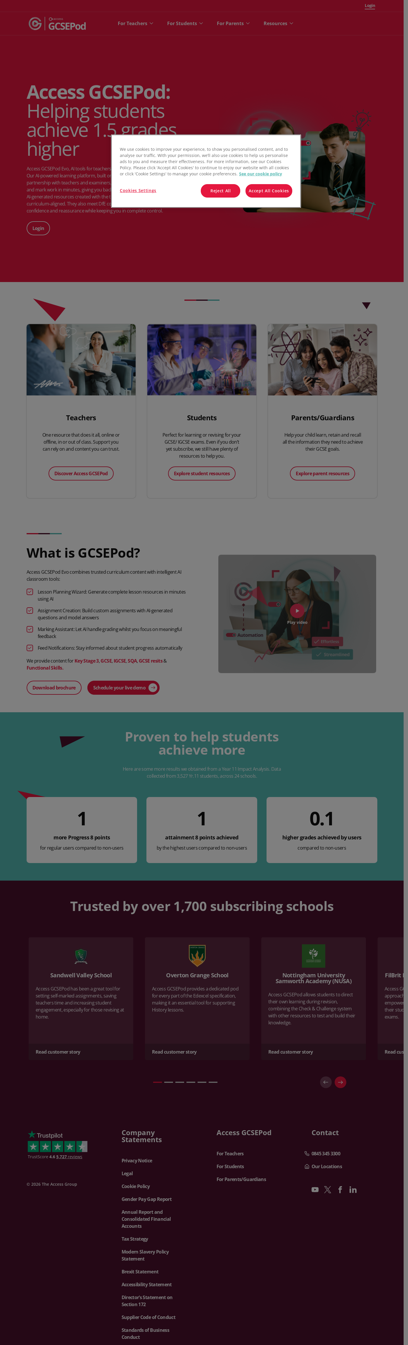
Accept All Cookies (269, 190)
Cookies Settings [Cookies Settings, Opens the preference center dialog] (138, 190)
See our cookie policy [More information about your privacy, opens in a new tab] (260, 174)
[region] (206, 171)
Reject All (220, 190)
